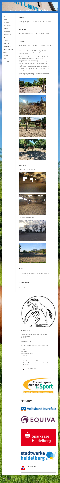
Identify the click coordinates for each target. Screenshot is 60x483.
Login (55, 478)
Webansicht (54, 479)
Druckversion (7, 478)
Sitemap (13, 478)
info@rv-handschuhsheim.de (27, 362)
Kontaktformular (25, 364)
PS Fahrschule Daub (31, 466)
